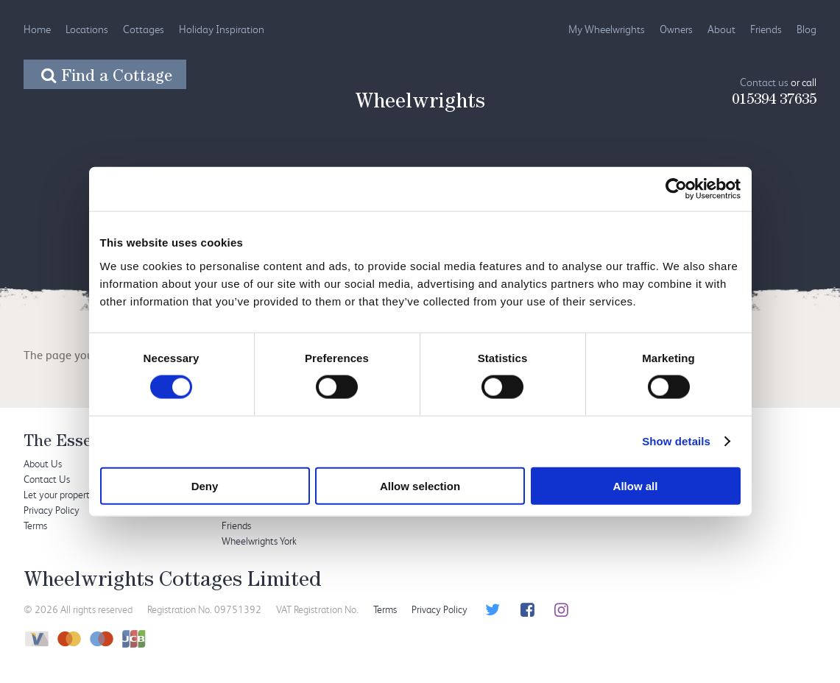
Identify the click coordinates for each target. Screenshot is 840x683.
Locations (87, 29)
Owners (676, 29)
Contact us (764, 82)
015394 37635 (774, 100)
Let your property (59, 494)
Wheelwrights (420, 103)
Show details (676, 441)
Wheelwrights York (259, 540)
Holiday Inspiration (221, 29)
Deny (205, 485)
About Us (43, 463)
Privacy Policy (52, 509)
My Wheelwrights (606, 29)
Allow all (635, 485)
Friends (766, 29)
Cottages (143, 29)
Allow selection (420, 485)
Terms (35, 525)
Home (37, 29)
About (721, 29)
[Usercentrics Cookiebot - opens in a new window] (676, 189)
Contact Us (47, 479)
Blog (806, 29)
